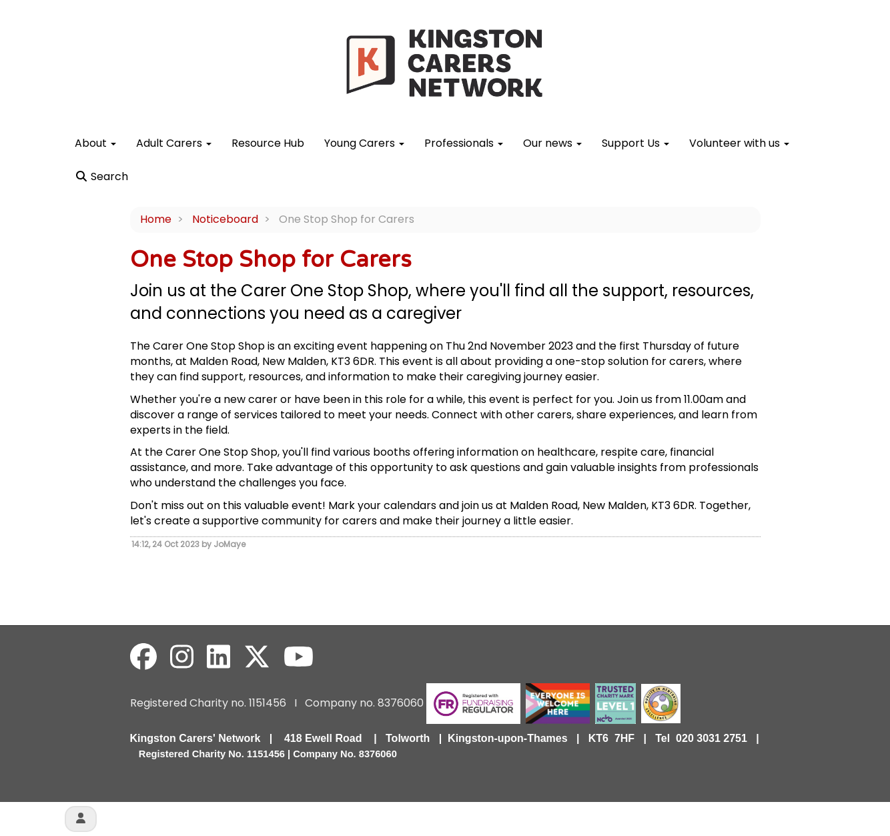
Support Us (635, 143)
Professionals (463, 143)
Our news (552, 143)
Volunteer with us (739, 143)
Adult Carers (173, 143)
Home (155, 219)
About (95, 143)
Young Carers (364, 143)
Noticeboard (225, 219)
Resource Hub (268, 143)
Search (101, 176)
